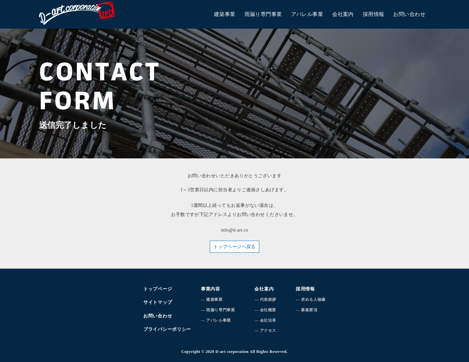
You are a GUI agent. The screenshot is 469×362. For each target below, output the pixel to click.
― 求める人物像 (311, 299)
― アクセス (265, 330)
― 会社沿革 (265, 320)
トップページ (157, 289)
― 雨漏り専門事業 (218, 310)
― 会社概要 (265, 310)
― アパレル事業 (216, 320)
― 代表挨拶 (265, 299)
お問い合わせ (409, 14)
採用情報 (373, 14)
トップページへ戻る (234, 246)
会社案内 (343, 14)
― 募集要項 (307, 310)
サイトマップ (157, 302)
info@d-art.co (234, 230)
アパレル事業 (307, 14)
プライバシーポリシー (167, 329)
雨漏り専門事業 (263, 14)
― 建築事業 (212, 299)
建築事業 (224, 14)
